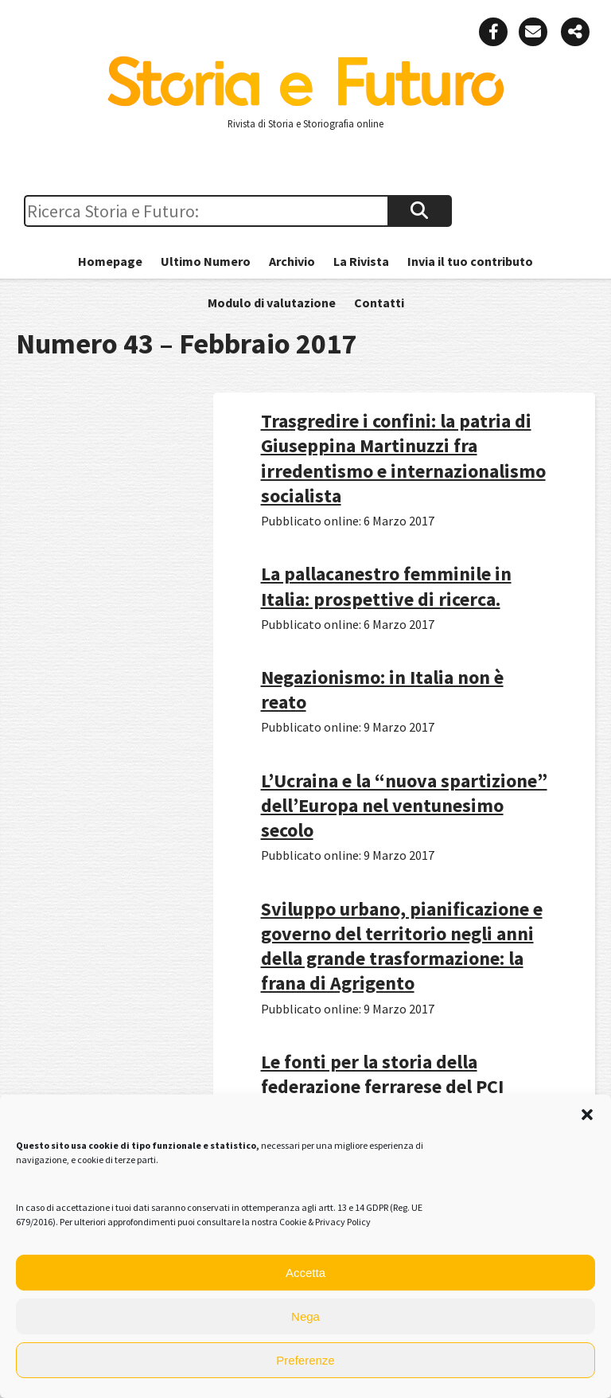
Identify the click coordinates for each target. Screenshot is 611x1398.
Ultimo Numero (206, 261)
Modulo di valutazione (272, 302)
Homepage (110, 261)
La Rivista (361, 261)
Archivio (292, 261)
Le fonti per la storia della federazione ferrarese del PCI (382, 1074)
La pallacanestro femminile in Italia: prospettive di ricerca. (386, 586)
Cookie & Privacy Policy (325, 1222)
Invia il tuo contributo (470, 261)
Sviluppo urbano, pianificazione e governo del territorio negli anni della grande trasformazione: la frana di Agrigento (402, 946)
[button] (587, 1115)
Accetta (305, 1272)
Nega (305, 1316)
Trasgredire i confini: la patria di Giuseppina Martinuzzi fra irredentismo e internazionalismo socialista (403, 458)
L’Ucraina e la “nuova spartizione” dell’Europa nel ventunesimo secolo (404, 805)
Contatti (379, 302)
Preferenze (305, 1360)
